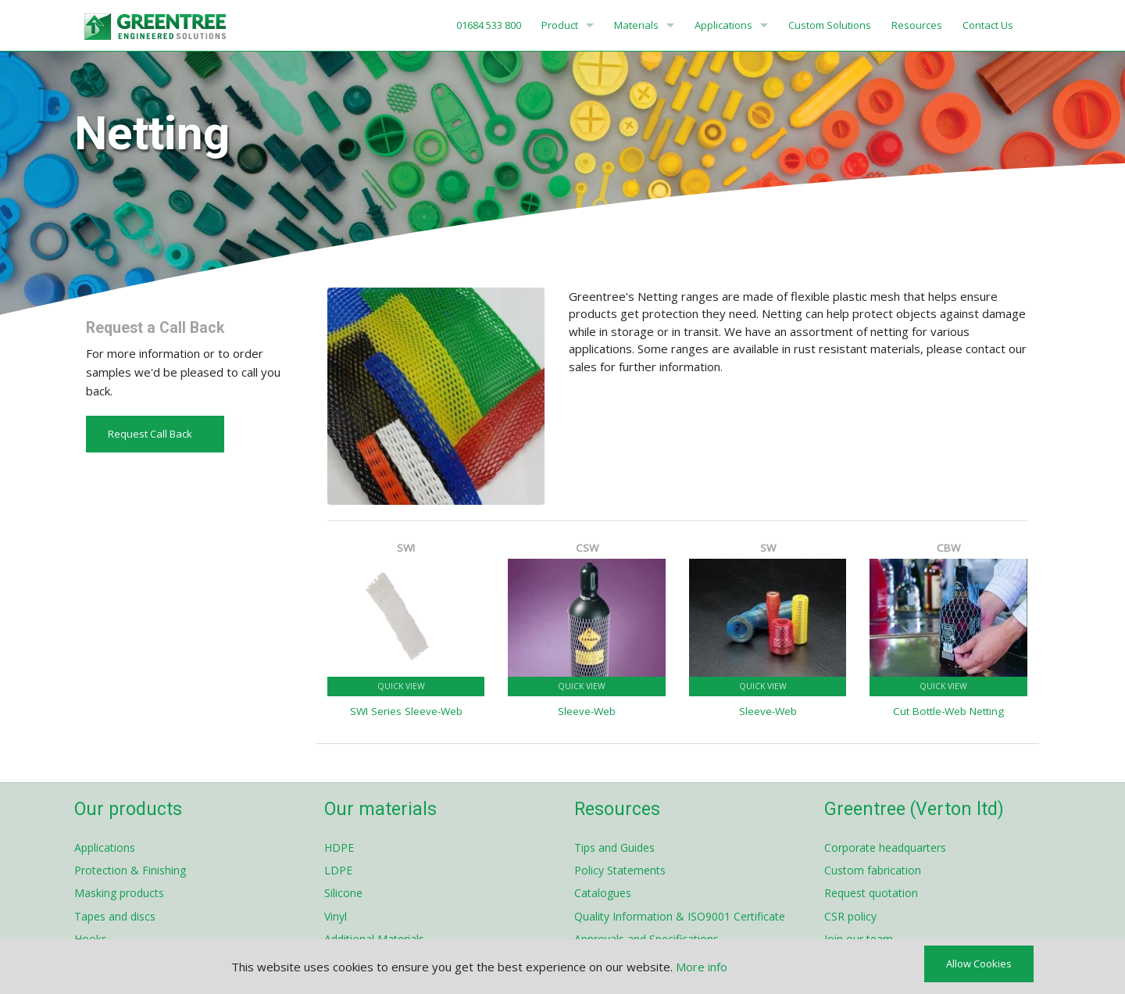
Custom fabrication (872, 870)
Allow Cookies (979, 963)
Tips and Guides (614, 847)
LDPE (338, 870)
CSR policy (850, 916)
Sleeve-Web (587, 711)
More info (701, 966)
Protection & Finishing (130, 870)
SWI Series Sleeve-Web (406, 711)
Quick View (406, 686)
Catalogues (602, 892)
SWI (406, 548)
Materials (636, 25)
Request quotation (871, 892)
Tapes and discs (114, 916)
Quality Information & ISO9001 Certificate (679, 916)
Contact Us (987, 25)
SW (768, 548)
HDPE (339, 847)
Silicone (343, 892)
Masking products (119, 892)
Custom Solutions (829, 25)
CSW (587, 548)
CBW (948, 548)
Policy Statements (620, 870)
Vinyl (335, 916)
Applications (723, 25)
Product (559, 25)
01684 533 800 (487, 25)
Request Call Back (155, 434)
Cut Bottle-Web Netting (948, 711)
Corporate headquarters (885, 847)
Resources (916, 25)
